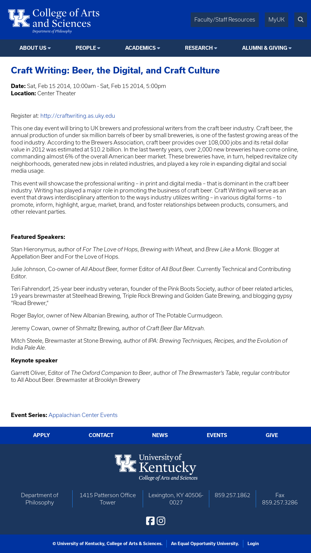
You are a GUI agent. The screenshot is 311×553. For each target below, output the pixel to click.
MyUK (276, 19)
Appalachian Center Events (83, 415)
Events (217, 435)
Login (253, 543)
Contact (101, 435)
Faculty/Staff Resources (224, 19)
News (160, 435)
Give (272, 435)
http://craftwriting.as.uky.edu (77, 116)
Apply (41, 435)
